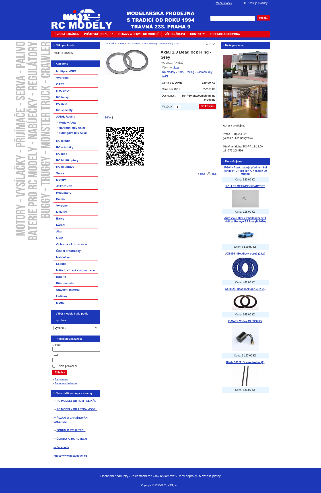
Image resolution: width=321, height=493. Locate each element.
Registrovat (61, 379)
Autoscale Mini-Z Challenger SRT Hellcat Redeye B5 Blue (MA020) (245, 220)
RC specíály (64, 110)
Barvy (60, 218)
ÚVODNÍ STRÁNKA (67, 34)
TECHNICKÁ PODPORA (225, 34)
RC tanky (62, 97)
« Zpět (201, 173)
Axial (176, 67)
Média (60, 302)
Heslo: (56, 355)
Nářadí (60, 225)
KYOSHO (62, 90)
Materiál (61, 212)
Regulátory (63, 192)
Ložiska (61, 296)
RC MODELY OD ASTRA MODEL (76, 409)
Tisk (214, 173)
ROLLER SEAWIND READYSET (245, 186)
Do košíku (207, 106)
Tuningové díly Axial (73, 133)
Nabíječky (63, 257)
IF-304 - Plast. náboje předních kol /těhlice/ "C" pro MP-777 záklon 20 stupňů (245, 171)
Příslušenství (65, 283)
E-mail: (56, 344)
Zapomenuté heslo (66, 383)
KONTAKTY (197, 34)
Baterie (61, 276)
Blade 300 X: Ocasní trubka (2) (245, 362)
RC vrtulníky (64, 147)
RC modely (134, 43)
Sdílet (108, 117)
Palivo (60, 199)
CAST (60, 84)
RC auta (61, 103)
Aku (59, 231)
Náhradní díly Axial (169, 43)
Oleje (59, 238)
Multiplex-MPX (66, 71)
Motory (61, 179)
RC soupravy (65, 166)
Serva (60, 173)
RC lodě (61, 153)
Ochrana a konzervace (71, 244)
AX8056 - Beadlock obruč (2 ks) (245, 253)
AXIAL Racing (149, 43)
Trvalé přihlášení (67, 366)
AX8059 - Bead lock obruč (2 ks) (245, 289)
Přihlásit (60, 372)
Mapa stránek (224, 3)
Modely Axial (67, 122)
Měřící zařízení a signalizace (75, 270)
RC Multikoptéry (67, 160)
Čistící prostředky (68, 251)
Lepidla (61, 263)
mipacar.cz (84, 16)
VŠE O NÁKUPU (175, 34)
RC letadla (63, 141)
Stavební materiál (68, 289)
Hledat (263, 17)
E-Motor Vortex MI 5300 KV (245, 321)
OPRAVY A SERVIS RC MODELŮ (138, 34)
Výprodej (62, 77)
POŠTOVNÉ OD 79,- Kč (98, 34)
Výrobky (62, 205)
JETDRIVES (64, 186)
